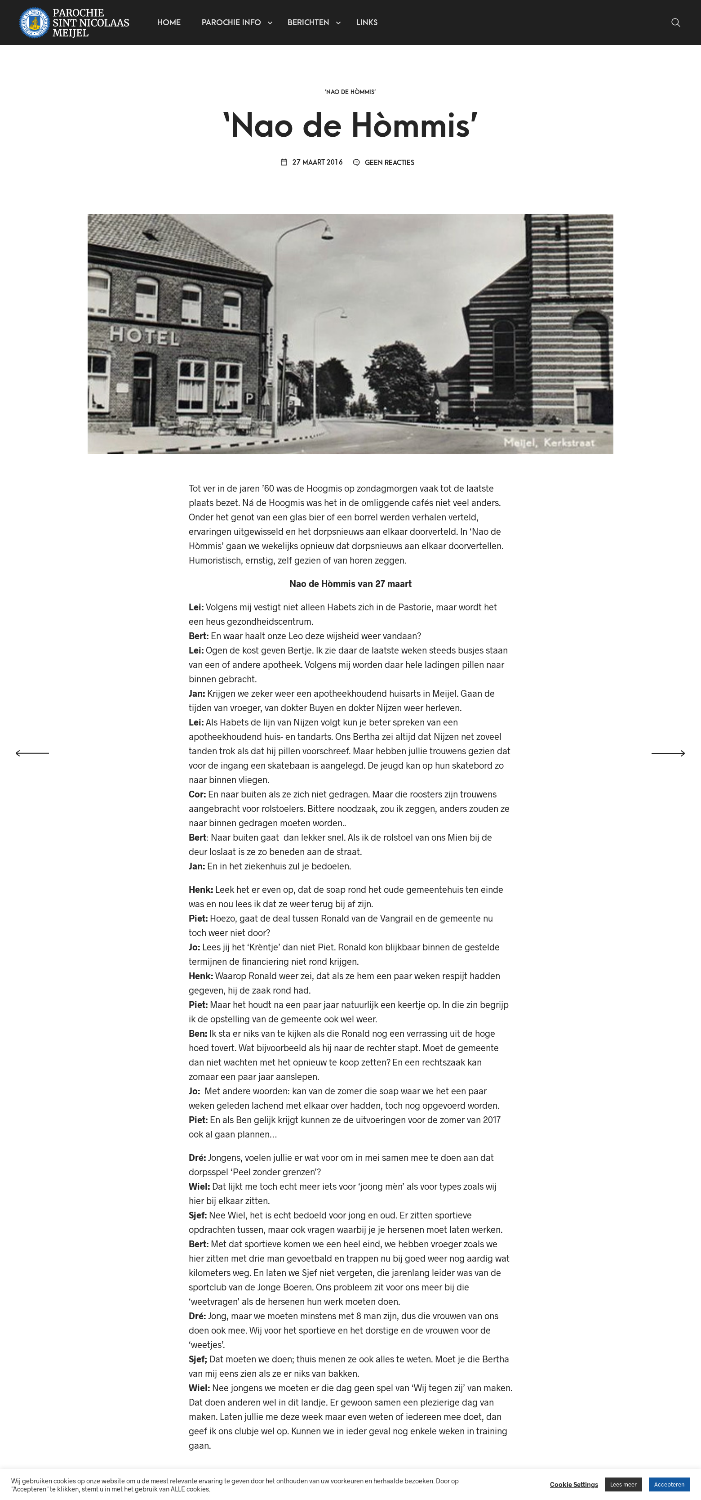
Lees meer (623, 1484)
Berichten (308, 22)
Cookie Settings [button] (574, 1484)
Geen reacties (383, 163)
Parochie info (231, 22)
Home (169, 22)
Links (366, 22)
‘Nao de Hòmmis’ (350, 92)
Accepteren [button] (669, 1484)
